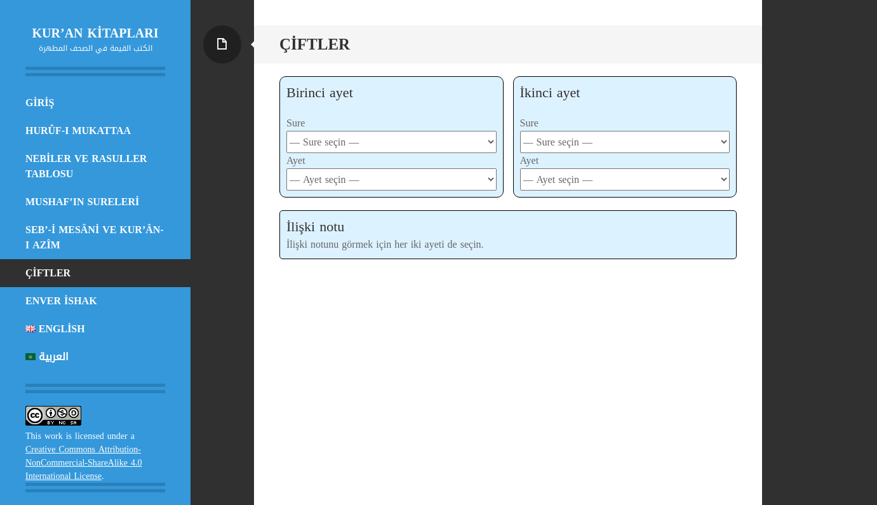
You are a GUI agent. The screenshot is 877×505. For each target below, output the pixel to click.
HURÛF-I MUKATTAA (78, 130)
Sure (295, 123)
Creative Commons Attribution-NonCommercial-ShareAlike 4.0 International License (83, 463)
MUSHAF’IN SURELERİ (82, 202)
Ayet (295, 160)
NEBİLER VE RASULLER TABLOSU (86, 166)
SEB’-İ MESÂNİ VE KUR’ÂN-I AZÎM (94, 237)
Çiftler (47, 273)
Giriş (39, 102)
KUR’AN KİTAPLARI (95, 33)
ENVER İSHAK (61, 301)
